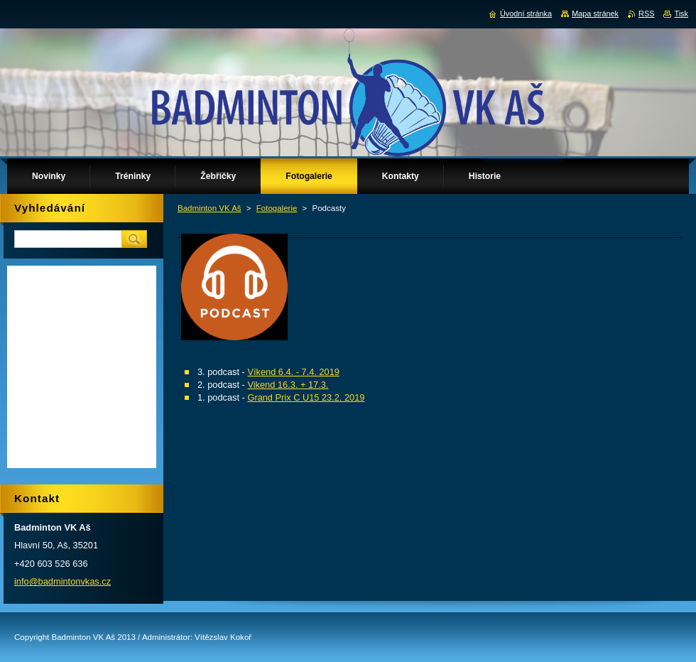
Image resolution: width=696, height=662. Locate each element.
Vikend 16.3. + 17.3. (287, 384)
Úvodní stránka (526, 13)
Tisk (681, 13)
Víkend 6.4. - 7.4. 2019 (293, 372)
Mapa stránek (595, 13)
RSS (646, 13)
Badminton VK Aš (209, 208)
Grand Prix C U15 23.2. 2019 (305, 397)
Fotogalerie (277, 208)
